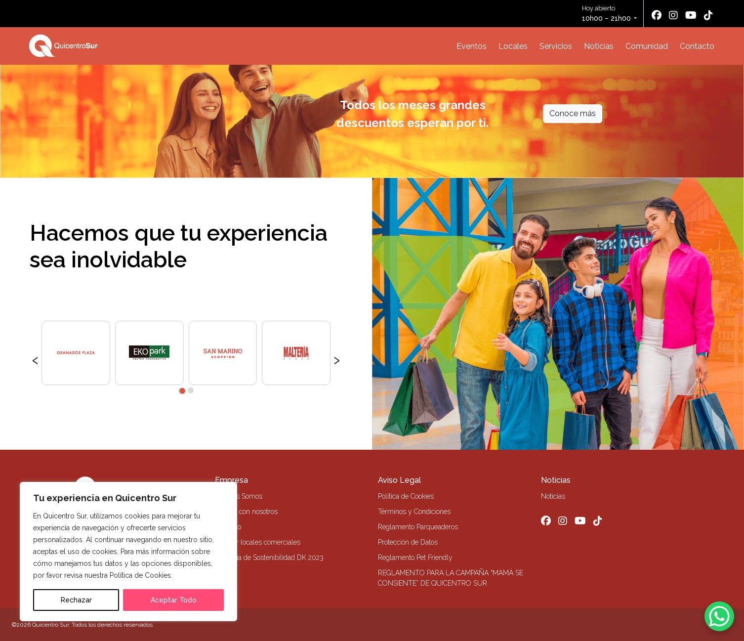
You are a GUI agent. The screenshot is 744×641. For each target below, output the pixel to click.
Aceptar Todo (174, 600)
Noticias (599, 46)
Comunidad (646, 46)
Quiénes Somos (238, 496)
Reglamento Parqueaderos (418, 527)
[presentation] (35, 359)
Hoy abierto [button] (607, 14)
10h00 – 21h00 (606, 18)
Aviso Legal (399, 480)
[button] (182, 390)
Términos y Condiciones (414, 511)
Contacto (697, 46)
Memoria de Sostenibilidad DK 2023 (269, 557)
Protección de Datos (408, 542)
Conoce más (572, 113)
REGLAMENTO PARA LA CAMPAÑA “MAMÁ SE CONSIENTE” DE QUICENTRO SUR (450, 578)
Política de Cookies (406, 496)
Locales (513, 46)
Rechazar (76, 600)
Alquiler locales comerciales (257, 542)
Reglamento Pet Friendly (415, 557)
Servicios (555, 46)
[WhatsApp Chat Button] (719, 616)
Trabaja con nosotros (246, 511)
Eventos (471, 46)
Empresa (231, 480)
